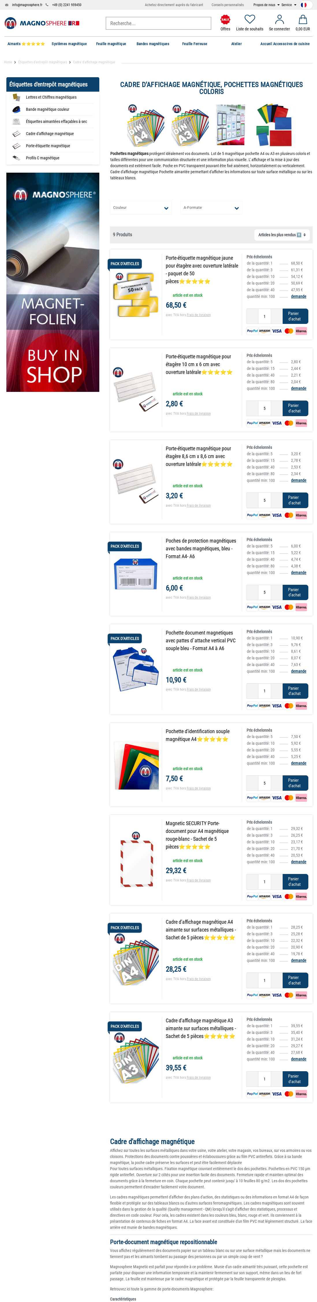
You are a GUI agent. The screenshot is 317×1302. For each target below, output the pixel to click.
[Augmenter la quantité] (277, 316)
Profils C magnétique (42, 158)
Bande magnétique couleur (47, 109)
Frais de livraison (199, 315)
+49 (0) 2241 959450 (66, 5)
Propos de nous (264, 5)
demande (298, 296)
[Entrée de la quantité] (264, 316)
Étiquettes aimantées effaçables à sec (56, 121)
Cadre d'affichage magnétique (50, 133)
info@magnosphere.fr (27, 5)
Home (8, 62)
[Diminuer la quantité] (252, 316)
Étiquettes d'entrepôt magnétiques (42, 62)
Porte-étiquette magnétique (48, 145)
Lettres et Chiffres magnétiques (51, 97)
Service (287, 5)
